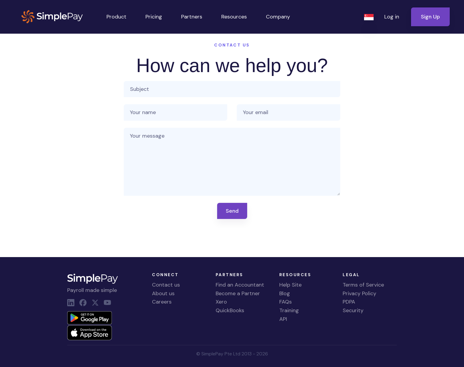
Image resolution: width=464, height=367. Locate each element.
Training (289, 310)
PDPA (349, 301)
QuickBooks (230, 310)
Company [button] (278, 16)
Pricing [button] (153, 16)
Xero (221, 301)
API (283, 319)
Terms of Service (363, 284)
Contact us (166, 284)
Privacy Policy (359, 293)
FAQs (285, 301)
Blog (284, 293)
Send (232, 210)
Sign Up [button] (430, 16)
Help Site (290, 284)
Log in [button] (391, 16)
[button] (369, 17)
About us (163, 293)
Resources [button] (234, 16)
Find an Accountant (240, 284)
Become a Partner (238, 293)
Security (353, 310)
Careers (162, 301)
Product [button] (116, 16)
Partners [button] (191, 16)
